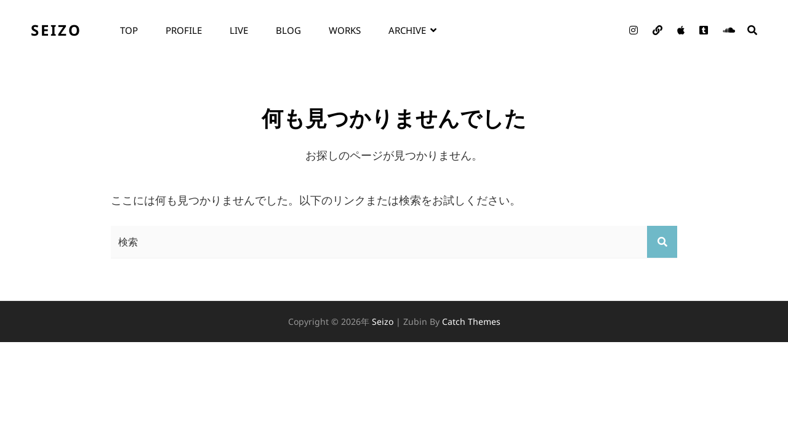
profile (184, 30)
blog (288, 30)
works (345, 30)
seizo (56, 30)
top (129, 30)
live (239, 30)
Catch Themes (471, 321)
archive (407, 30)
